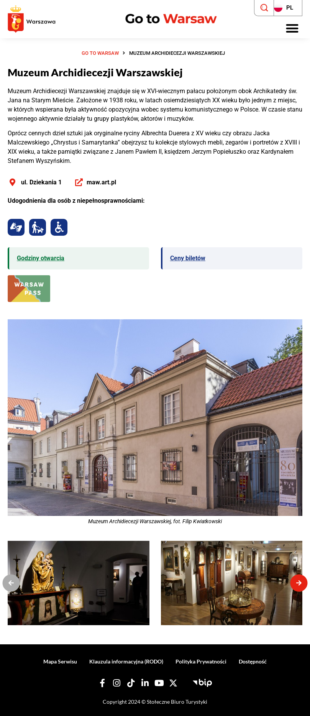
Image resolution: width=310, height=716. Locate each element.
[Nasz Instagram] (116, 683)
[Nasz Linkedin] (145, 683)
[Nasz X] (173, 683)
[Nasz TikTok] (130, 683)
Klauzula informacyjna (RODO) (126, 661)
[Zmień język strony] (288, 8)
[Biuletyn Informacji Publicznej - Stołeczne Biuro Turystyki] (202, 682)
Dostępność (253, 661)
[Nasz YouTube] (159, 683)
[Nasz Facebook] (102, 683)
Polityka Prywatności (201, 661)
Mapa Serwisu (60, 661)
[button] (292, 28)
